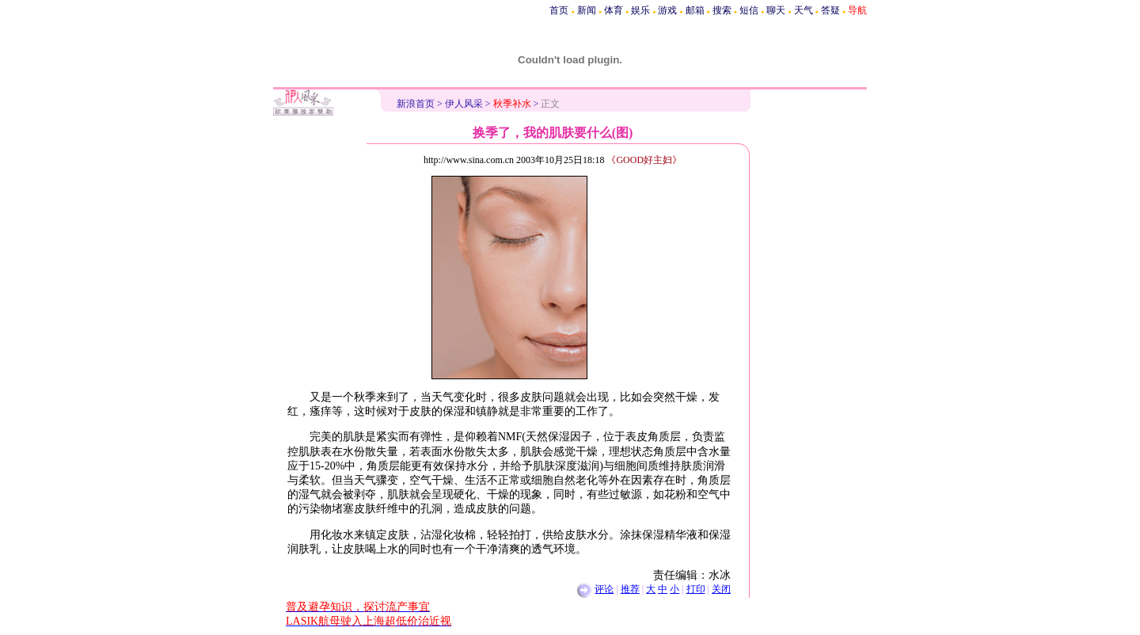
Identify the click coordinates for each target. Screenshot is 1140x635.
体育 (613, 10)
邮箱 (695, 10)
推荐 (630, 589)
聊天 (775, 10)
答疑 (830, 10)
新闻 (586, 10)
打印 (695, 589)
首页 (558, 10)
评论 (604, 589)
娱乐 (640, 10)
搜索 (722, 10)
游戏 (667, 10)
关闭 (721, 589)
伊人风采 (464, 103)
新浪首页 (416, 103)
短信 (748, 10)
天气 (803, 10)
